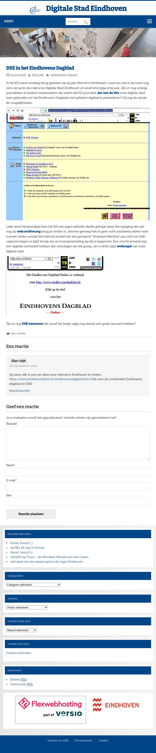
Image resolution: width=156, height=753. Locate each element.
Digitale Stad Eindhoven (86, 8)
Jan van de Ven (108, 93)
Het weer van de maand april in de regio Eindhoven (47, 562)
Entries (19, 680)
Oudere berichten (18, 653)
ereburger (124, 246)
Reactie (12, 423)
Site (8, 495)
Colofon (103, 740)
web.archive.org (29, 231)
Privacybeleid (83, 740)
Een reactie (18, 333)
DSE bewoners (32, 324)
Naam (11, 465)
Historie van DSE (58, 740)
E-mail (11, 480)
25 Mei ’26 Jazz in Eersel (27, 548)
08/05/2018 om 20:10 (23, 365)
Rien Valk (38, 74)
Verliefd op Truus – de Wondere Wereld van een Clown (50, 557)
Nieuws (72, 74)
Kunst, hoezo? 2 (22, 552)
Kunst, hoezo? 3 (22, 543)
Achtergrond (58, 74)
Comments (22, 684)
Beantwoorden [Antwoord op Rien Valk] (19, 391)
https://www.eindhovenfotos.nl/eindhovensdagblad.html (49, 379)
